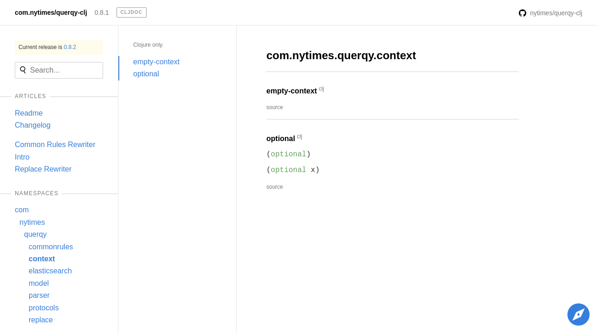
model (39, 283)
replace (41, 320)
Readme (29, 113)
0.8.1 (101, 12)
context (42, 259)
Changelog (32, 125)
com (22, 210)
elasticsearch (50, 271)
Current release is (47, 47)
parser (39, 295)
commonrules (51, 247)
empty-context (156, 62)
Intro (22, 157)
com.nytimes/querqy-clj (51, 12)
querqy (35, 234)
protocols (44, 308)
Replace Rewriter (43, 169)
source (274, 107)
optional (146, 74)
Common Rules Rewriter (55, 144)
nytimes (32, 222)
